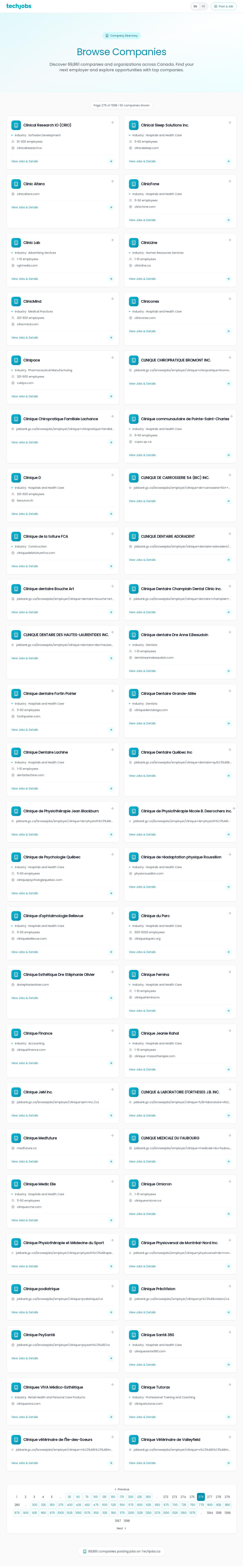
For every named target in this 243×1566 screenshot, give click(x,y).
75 (87, 1497)
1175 (122, 1513)
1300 (166, 1513)
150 (113, 1497)
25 (69, 1497)
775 (201, 1505)
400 (70, 1505)
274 (183, 1497)
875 (17, 1513)
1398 (127, 1521)
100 (95, 1497)
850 (227, 1505)
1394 (210, 1513)
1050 (79, 1513)
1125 (104, 1513)
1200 (131, 1513)
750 (192, 1505)
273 (174, 1497)
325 (43, 1505)
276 (201, 1497)
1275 (157, 1513)
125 (104, 1497)
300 (34, 1505)
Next (122, 1528)
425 (78, 1505)
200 (130, 1497)
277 (209, 1497)
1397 (118, 1521)
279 (227, 1497)
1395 (219, 1513)
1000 (61, 1513)
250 (148, 1497)
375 (60, 1505)
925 (34, 1513)
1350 (184, 1513)
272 (165, 1497)
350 (52, 1505)
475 (96, 1505)
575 (131, 1505)
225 (139, 1497)
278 (218, 1497)
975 (52, 1513)
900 (26, 1513)
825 (218, 1505)
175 (122, 1497)
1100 (96, 1513)
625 (148, 1505)
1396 (228, 1513)
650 (157, 1505)
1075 (87, 1513)
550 (122, 1505)
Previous (121, 1489)
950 (43, 1513)
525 (113, 1505)
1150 (113, 1513)
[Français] (199, 6)
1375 (192, 1513)
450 (87, 1505)
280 (17, 1505)
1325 (175, 1513)
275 (192, 1497)
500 (104, 1505)
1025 (70, 1513)
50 (78, 1497)
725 (183, 1505)
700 (175, 1505)
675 (166, 1505)
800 (210, 1505)
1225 (140, 1513)
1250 (149, 1513)
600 (140, 1505)
